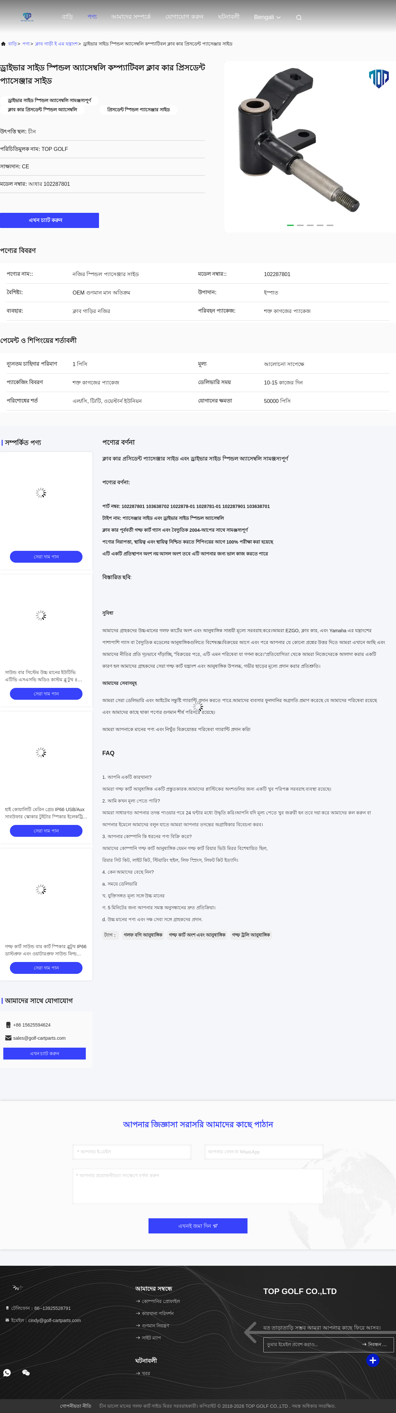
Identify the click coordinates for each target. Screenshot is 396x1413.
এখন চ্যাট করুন (50, 220)
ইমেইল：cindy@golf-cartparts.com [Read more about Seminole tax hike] (43, 1320)
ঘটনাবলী (229, 17)
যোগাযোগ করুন (184, 17)
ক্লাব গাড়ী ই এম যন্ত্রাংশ (56, 43)
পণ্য (92, 17)
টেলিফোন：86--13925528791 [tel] (38, 1308)
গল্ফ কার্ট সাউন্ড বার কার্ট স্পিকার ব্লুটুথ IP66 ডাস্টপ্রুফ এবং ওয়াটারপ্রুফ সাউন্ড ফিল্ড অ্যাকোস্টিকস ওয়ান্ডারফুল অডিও (45, 954)
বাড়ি (67, 17)
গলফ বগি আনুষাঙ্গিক (143, 935)
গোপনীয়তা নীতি (75, 1406)
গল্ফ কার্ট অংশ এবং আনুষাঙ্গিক (197, 935)
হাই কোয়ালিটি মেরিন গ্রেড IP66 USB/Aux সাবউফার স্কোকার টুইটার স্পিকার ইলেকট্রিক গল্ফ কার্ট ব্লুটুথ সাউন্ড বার (45, 817)
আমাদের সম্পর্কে (131, 17)
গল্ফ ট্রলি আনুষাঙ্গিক (251, 935)
